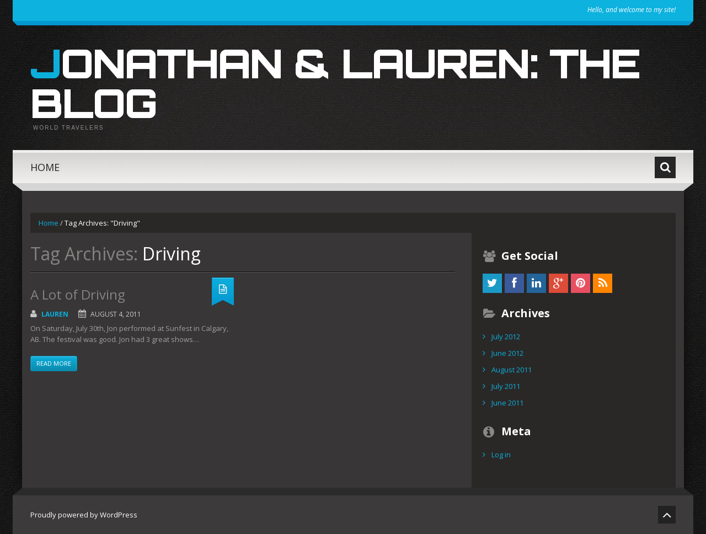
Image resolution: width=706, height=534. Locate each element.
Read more (53, 363)
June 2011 (507, 403)
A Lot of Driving (77, 294)
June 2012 (507, 353)
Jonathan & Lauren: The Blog (335, 82)
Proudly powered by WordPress (83, 515)
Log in (501, 455)
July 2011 (505, 386)
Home (45, 167)
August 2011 (511, 370)
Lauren (54, 314)
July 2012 (505, 336)
